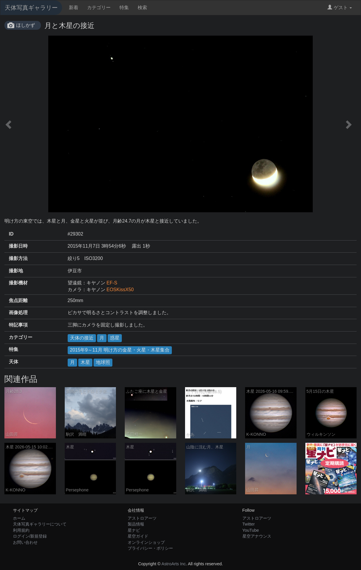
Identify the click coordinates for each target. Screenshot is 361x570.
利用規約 (21, 530)
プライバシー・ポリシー (150, 548)
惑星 (114, 337)
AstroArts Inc (174, 563)
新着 (73, 7)
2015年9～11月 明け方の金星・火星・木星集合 (120, 349)
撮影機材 (18, 282)
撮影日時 (18, 245)
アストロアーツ (142, 518)
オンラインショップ (146, 542)
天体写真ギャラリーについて (39, 524)
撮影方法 (18, 258)
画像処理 (18, 312)
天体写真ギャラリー (31, 7)
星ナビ (134, 530)
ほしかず (25, 25)
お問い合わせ (25, 542)
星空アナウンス (256, 536)
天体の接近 (82, 337)
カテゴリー (99, 7)
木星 (85, 362)
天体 (13, 361)
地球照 (103, 362)
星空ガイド (138, 536)
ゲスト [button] (339, 7)
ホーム (19, 518)
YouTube (250, 530)
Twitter (248, 524)
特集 (124, 7)
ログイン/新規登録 (30, 536)
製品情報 (136, 524)
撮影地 (16, 270)
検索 (142, 7)
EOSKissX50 (120, 289)
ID (11, 233)
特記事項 (18, 324)
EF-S (112, 282)
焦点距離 (18, 300)
